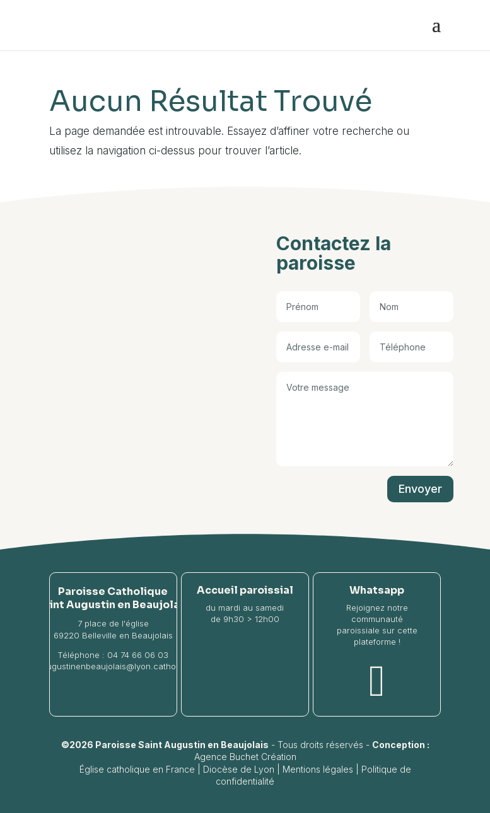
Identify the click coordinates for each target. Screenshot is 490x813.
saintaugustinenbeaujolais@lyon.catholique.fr (113, 666)
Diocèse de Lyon (238, 769)
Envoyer (420, 488)
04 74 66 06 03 (137, 655)
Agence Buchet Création (245, 756)
